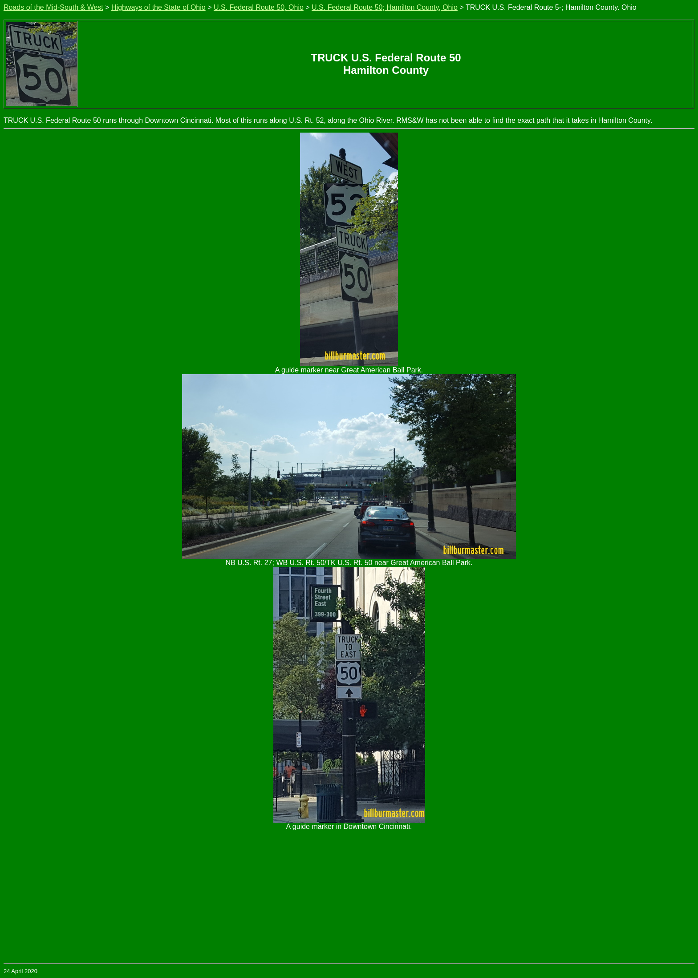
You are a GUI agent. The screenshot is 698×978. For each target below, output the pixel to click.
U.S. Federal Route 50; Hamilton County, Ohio (385, 7)
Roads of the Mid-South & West (53, 7)
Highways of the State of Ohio (158, 7)
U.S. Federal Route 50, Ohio (259, 7)
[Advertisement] (349, 896)
